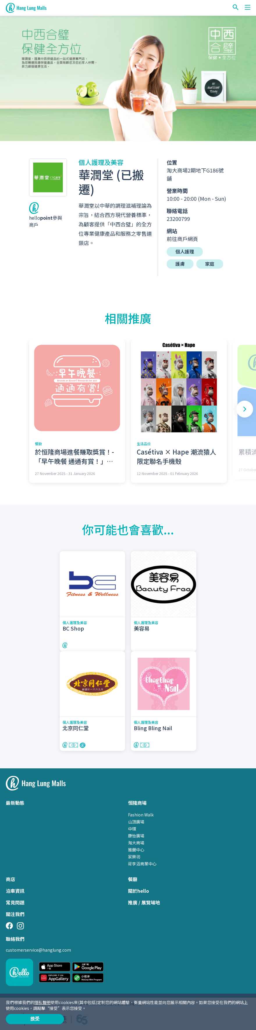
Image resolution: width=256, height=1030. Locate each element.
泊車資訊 (15, 890)
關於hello (138, 890)
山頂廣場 (136, 821)
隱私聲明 (42, 1002)
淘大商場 (136, 842)
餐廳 (132, 878)
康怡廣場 (136, 835)
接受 (35, 1018)
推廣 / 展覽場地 (144, 902)
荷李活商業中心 (142, 863)
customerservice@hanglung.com (38, 949)
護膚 (180, 263)
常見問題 (15, 902)
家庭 (209, 263)
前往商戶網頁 (182, 238)
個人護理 (184, 251)
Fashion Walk (141, 814)
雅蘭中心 (136, 849)
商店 (10, 878)
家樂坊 (134, 856)
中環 (132, 828)
